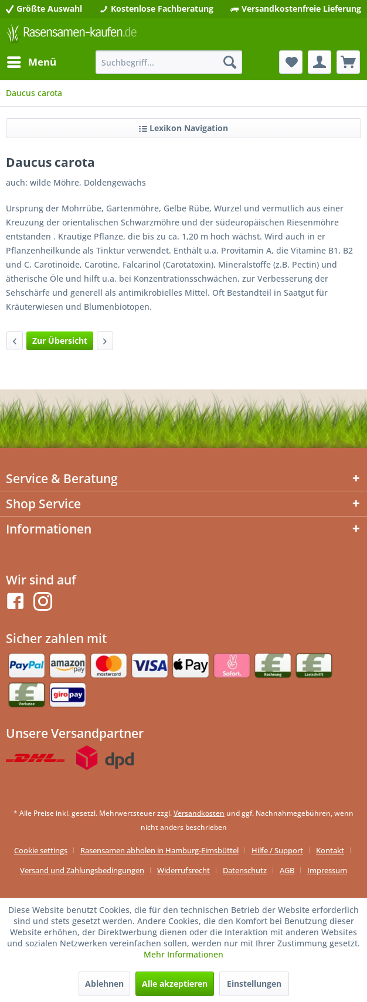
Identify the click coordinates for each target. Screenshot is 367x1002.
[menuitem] (31, 62)
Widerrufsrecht (183, 870)
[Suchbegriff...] (169, 62)
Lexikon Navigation (183, 128)
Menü (31, 61)
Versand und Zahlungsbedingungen (82, 870)
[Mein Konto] (319, 62)
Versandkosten (199, 813)
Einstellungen (254, 983)
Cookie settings (40, 850)
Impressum (327, 870)
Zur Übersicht (59, 340)
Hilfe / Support (277, 850)
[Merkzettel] (291, 62)
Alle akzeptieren (175, 983)
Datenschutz (245, 870)
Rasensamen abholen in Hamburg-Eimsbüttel (159, 850)
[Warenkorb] (348, 62)
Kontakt (330, 850)
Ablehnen (104, 983)
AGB (287, 870)
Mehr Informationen (183, 954)
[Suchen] (230, 62)
